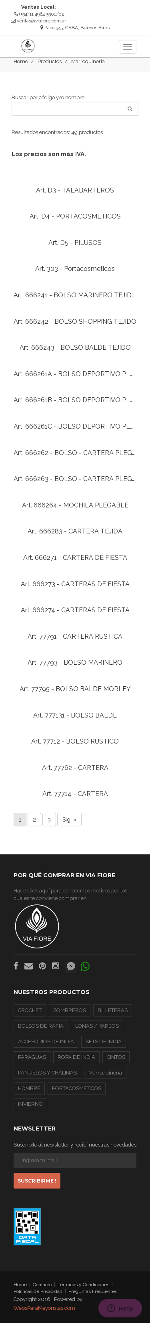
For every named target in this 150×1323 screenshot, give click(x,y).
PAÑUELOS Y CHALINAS (47, 1073)
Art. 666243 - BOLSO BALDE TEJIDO (75, 347)
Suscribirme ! (37, 1181)
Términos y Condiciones (83, 1284)
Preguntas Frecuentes (92, 1291)
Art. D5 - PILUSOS (75, 243)
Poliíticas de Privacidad (38, 1291)
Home (21, 61)
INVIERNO (30, 1104)
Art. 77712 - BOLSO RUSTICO (75, 741)
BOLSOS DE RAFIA (41, 1026)
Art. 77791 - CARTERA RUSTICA (75, 636)
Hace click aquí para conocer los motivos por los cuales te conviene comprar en (70, 918)
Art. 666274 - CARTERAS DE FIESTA (75, 610)
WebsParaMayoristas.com (44, 1308)
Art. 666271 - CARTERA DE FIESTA (75, 557)
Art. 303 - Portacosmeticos (75, 269)
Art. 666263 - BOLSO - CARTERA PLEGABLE (81, 479)
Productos (50, 61)
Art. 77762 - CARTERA (75, 768)
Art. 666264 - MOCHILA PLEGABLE (75, 505)
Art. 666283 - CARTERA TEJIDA (75, 531)
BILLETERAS (113, 1010)
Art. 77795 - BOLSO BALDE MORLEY (75, 689)
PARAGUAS (32, 1057)
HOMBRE (29, 1088)
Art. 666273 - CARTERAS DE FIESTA (75, 584)
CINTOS (116, 1057)
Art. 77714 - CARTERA (75, 794)
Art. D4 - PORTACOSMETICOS (75, 216)
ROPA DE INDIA (76, 1057)
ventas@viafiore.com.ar (41, 21)
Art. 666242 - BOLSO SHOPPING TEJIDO (75, 321)
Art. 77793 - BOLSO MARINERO (75, 662)
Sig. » (69, 819)
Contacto (42, 1284)
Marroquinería (88, 61)
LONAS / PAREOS (97, 1026)
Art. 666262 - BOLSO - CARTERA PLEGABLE (81, 453)
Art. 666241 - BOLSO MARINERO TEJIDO (75, 295)
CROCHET (30, 1010)
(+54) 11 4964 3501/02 (39, 14)
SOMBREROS (69, 1010)
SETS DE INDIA (104, 1041)
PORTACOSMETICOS (76, 1088)
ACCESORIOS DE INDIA (46, 1041)
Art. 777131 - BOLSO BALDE (75, 715)
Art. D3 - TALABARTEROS (75, 190)
